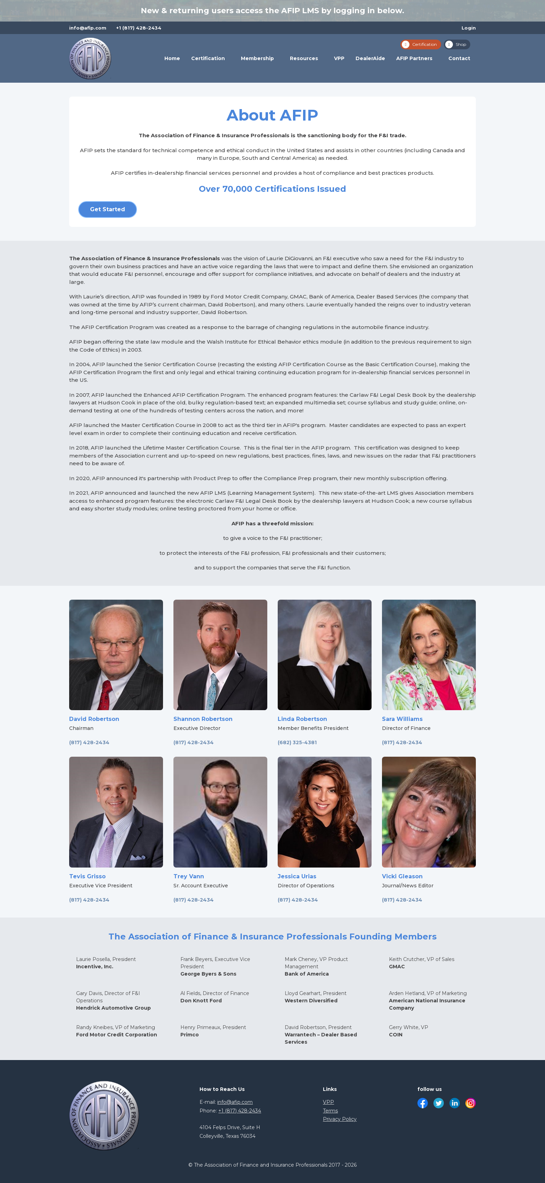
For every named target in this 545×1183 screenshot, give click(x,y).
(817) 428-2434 (89, 742)
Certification (208, 58)
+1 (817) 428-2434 (138, 28)
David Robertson (94, 719)
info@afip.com (87, 28)
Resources (304, 58)
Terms (330, 1111)
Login (469, 28)
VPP (339, 58)
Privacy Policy (340, 1119)
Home (172, 58)
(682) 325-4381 (297, 742)
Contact (459, 58)
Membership (257, 58)
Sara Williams (402, 719)
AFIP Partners (414, 58)
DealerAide (370, 58)
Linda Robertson (302, 719)
